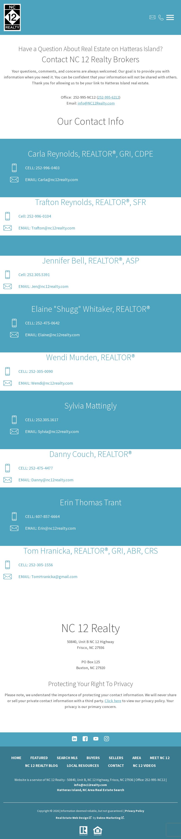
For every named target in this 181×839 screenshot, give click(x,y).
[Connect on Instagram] (106, 740)
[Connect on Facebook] (85, 740)
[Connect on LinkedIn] (74, 740)
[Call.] (161, 17)
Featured (39, 757)
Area (136, 757)
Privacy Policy (134, 811)
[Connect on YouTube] (95, 740)
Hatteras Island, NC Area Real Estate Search (90, 790)
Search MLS (67, 757)
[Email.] (152, 17)
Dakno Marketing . (111, 818)
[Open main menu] (170, 17)
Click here (113, 700)
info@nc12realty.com (90, 785)
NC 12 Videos (144, 765)
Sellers (116, 757)
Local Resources (83, 765)
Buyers (93, 757)
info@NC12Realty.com (96, 103)
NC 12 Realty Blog (41, 765)
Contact (116, 765)
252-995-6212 (108, 97)
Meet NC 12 (160, 757)
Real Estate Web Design (73, 818)
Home (16, 757)
